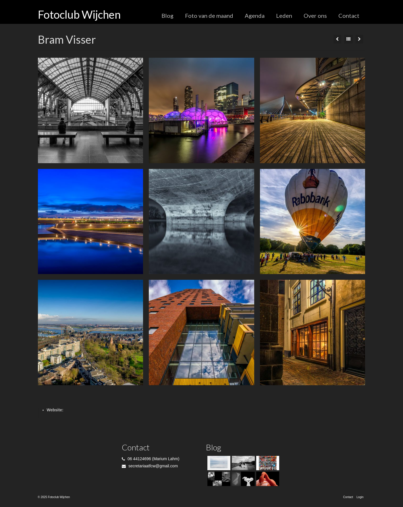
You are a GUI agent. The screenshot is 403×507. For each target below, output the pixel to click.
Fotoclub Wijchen (79, 14)
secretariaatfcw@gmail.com (150, 466)
